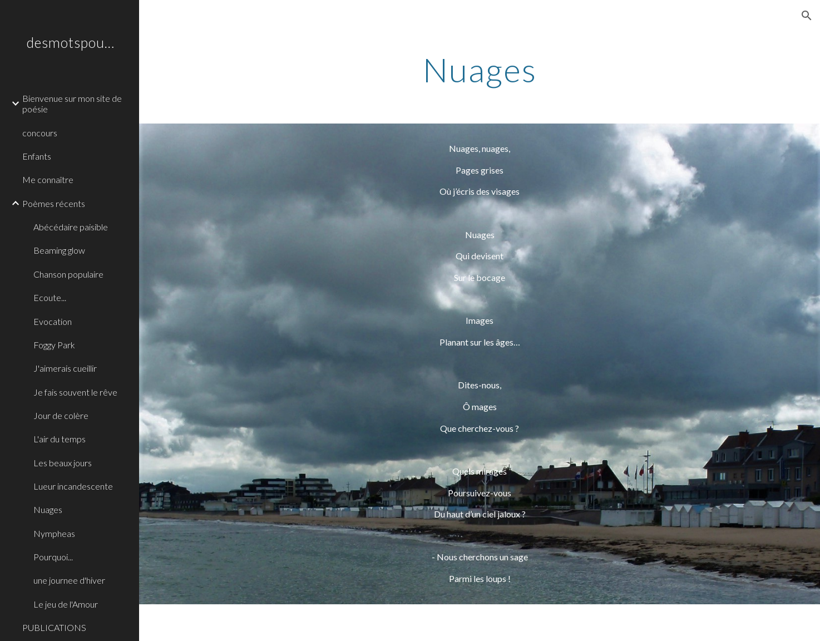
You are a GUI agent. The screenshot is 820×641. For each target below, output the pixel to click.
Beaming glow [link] (59, 250)
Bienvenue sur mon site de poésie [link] (72, 103)
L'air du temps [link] (59, 438)
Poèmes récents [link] (53, 203)
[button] (806, 15)
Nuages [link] (47, 509)
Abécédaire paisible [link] (70, 226)
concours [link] (39, 132)
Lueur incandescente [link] (73, 486)
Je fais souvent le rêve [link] (75, 392)
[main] (479, 69)
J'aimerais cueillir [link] (65, 368)
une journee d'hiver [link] (69, 580)
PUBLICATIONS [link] (54, 627)
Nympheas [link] (54, 533)
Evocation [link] (52, 321)
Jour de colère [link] (60, 415)
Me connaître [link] (47, 179)
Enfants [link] (36, 156)
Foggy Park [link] (54, 344)
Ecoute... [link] (49, 297)
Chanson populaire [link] (68, 274)
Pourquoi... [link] (53, 556)
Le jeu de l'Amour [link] (65, 604)
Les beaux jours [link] (62, 462)
